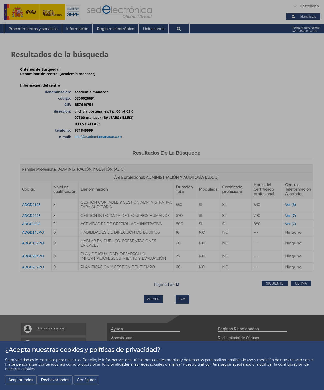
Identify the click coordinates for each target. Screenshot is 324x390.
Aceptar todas (20, 380)
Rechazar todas (55, 380)
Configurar (86, 380)
